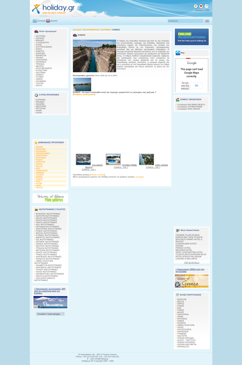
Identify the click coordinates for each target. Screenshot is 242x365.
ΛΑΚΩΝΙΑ (40, 104)
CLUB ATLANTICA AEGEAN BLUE (191, 254)
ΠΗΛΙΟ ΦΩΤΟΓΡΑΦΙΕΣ (46, 272)
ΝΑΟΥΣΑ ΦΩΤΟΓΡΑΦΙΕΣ (47, 276)
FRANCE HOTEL (183, 248)
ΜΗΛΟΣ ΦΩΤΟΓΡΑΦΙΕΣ (46, 233)
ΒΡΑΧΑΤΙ (40, 40)
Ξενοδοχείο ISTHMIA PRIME (189, 107)
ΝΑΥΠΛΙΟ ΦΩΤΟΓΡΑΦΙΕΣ (47, 246)
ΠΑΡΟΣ (39, 164)
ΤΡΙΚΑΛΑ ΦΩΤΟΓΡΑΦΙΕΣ (47, 248)
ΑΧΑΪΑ (38, 110)
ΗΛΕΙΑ (39, 113)
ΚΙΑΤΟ (39, 49)
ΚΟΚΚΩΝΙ (40, 53)
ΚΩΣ (38, 168)
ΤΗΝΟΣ (180, 310)
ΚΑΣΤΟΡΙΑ (182, 336)
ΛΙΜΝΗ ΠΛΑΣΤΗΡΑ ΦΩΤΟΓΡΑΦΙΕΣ (43, 262)
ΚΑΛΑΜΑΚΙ (41, 81)
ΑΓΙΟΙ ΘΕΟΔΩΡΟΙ (44, 68)
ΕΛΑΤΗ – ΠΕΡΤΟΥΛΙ (186, 340)
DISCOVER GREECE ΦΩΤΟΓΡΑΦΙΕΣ (44, 279)
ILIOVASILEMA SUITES (186, 244)
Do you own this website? (185, 86)
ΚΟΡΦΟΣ (40, 38)
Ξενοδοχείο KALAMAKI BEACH (191, 104)
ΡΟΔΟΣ (39, 160)
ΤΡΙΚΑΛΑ (40, 64)
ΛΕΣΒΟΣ (40, 175)
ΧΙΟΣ (38, 181)
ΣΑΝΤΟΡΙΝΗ (41, 155)
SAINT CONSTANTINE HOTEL (189, 252)
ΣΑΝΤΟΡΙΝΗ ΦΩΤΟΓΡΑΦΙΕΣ (49, 229)
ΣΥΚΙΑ (39, 45)
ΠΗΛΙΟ (180, 327)
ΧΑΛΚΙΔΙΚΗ (41, 151)
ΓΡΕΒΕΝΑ (181, 334)
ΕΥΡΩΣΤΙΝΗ (41, 70)
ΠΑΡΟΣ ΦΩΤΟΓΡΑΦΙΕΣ (46, 222)
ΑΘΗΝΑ (39, 147)
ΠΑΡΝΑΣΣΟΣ (183, 347)
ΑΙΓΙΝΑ (39, 183)
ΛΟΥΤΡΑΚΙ (40, 36)
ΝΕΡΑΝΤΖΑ (41, 55)
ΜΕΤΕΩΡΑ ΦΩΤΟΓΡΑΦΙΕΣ (48, 250)
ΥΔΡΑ (38, 185)
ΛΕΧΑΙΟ (39, 57)
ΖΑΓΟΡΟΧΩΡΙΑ (184, 329)
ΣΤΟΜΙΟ (40, 77)
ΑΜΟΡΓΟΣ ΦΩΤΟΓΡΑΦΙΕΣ (48, 237)
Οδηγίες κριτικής (97, 175)
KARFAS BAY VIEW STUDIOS (189, 237)
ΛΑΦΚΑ (39, 79)
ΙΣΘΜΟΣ (40, 75)
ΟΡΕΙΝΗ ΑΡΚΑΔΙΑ (185, 338)
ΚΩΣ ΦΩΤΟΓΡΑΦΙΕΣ (45, 224)
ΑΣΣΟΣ (39, 85)
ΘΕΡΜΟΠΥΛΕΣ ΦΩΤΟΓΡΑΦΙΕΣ (50, 274)
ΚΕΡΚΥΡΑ (40, 162)
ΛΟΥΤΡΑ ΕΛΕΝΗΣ (44, 47)
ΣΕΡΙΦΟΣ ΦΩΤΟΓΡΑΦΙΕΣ (47, 242)
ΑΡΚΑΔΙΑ (40, 102)
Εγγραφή (139, 177)
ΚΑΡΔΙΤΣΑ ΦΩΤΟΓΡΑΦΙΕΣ (48, 259)
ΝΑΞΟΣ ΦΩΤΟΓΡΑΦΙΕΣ (46, 218)
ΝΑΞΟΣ (39, 166)
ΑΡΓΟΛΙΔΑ (40, 108)
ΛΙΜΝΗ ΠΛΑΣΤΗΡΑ (185, 325)
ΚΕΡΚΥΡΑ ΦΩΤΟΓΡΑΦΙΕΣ (47, 216)
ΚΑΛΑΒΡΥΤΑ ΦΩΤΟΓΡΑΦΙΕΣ (49, 265)
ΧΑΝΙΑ (180, 316)
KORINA (179, 246)
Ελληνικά (41, 21)
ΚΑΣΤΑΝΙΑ (40, 72)
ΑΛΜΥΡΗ (40, 51)
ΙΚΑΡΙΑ (39, 177)
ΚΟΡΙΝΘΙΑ (40, 100)
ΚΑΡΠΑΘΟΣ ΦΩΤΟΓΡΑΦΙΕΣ (48, 267)
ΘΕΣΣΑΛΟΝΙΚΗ (43, 153)
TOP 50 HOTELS (191, 263)
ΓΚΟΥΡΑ (39, 83)
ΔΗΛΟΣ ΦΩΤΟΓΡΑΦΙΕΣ (46, 252)
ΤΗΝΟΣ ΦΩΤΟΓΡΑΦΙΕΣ (46, 254)
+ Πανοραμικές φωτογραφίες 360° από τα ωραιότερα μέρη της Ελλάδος (50, 291)
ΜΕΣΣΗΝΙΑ (41, 106)
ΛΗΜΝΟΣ (40, 173)
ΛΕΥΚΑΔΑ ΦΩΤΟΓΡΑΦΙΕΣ (47, 227)
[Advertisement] (50, 126)
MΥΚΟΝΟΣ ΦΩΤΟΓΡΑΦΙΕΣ (48, 214)
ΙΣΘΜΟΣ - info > (92, 167)
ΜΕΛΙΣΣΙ (40, 66)
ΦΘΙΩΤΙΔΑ (40, 149)
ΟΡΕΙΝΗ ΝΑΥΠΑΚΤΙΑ (186, 344)
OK (196, 85)
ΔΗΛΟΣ (180, 312)
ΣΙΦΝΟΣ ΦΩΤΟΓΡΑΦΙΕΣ (47, 244)
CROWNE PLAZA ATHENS (188, 235)
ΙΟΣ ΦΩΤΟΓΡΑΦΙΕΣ (45, 239)
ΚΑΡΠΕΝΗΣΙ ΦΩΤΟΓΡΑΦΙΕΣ (49, 257)
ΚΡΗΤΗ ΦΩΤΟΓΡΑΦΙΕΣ (46, 220)
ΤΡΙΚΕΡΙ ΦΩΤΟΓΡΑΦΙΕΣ (47, 269)
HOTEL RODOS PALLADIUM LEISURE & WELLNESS (188, 257)
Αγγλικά (54, 21)
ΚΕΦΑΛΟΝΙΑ (41, 170)
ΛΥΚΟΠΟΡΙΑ (41, 60)
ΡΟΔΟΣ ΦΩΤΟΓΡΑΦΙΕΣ (46, 231)
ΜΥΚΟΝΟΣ (41, 158)
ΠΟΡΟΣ (39, 188)
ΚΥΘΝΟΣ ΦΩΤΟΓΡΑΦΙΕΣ (47, 235)
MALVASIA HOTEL (184, 250)
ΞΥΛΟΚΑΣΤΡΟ (42, 42)
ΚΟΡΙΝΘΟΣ (41, 62)
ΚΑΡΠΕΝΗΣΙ (183, 332)
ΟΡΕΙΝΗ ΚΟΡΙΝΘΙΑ (186, 342)
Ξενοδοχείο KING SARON (188, 109)
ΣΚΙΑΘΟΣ (181, 323)
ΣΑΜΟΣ (39, 179)
